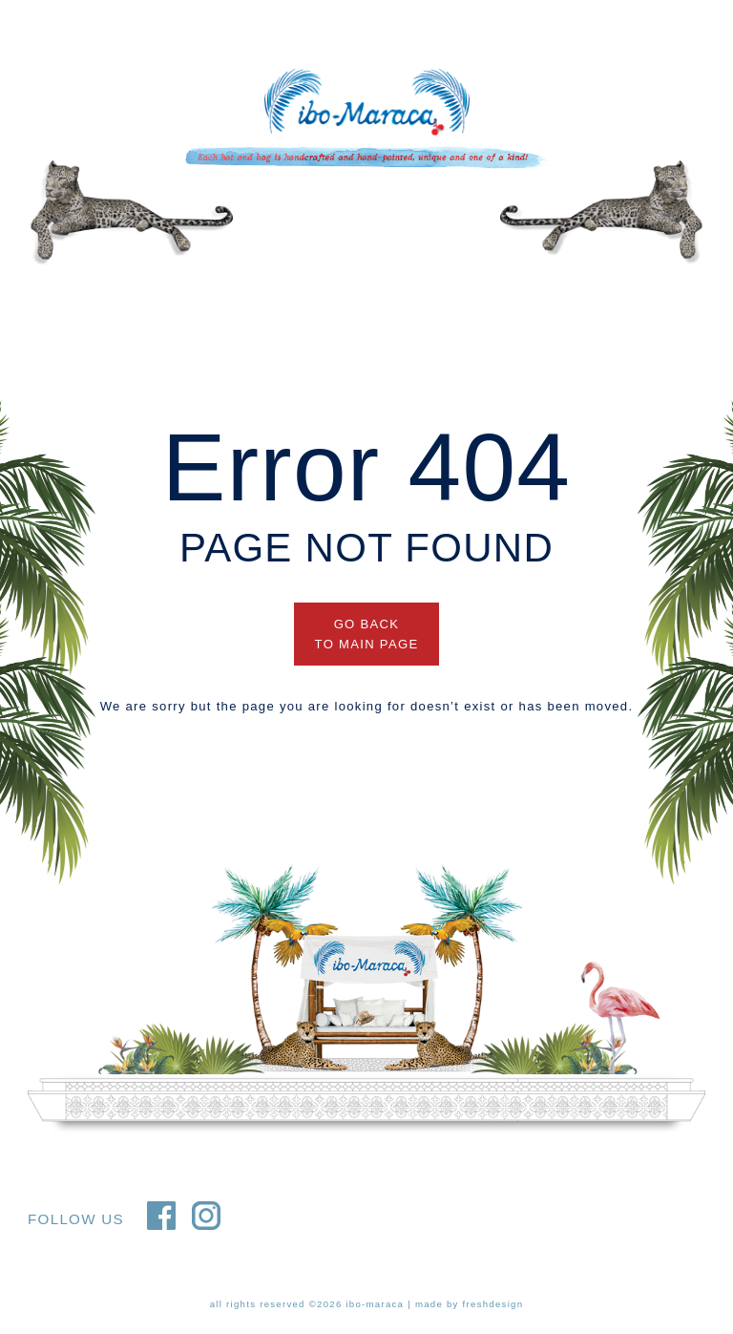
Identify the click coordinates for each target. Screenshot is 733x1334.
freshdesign (493, 1304)
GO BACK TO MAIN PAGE (367, 634)
